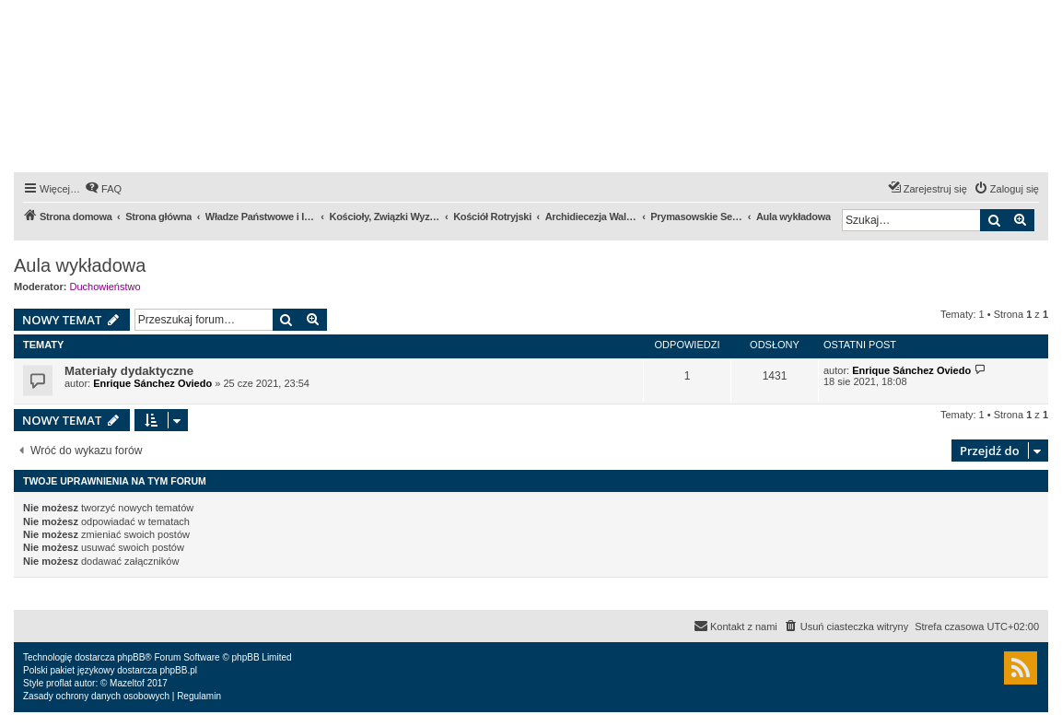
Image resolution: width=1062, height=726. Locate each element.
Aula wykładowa (80, 265)
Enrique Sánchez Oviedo (152, 383)
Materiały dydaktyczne (128, 371)
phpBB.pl (178, 670)
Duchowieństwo (105, 286)
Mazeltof (127, 683)
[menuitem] (103, 189)
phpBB (131, 657)
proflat (59, 683)
